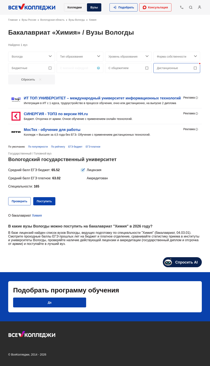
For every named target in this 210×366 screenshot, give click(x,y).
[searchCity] (31, 56)
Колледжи (74, 7)
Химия (37, 215)
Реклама (191, 98)
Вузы (94, 7)
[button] (123, 7)
